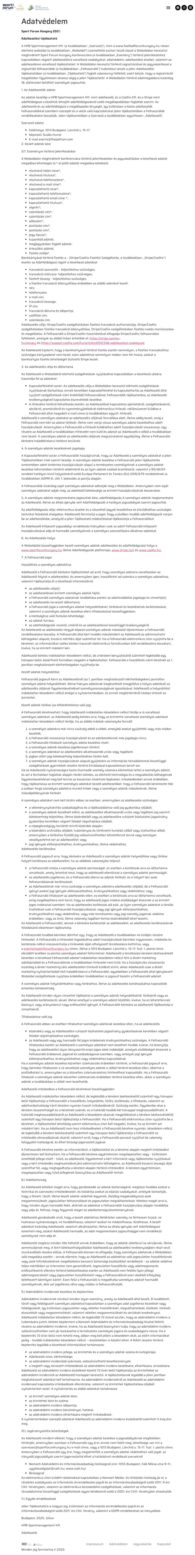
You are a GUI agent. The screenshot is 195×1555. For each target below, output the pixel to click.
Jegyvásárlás (142, 1544)
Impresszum (94, 1544)
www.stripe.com (123, 550)
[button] (168, 8)
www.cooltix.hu (150, 550)
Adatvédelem (118, 1544)
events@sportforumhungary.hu (46, 948)
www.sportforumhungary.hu (41, 550)
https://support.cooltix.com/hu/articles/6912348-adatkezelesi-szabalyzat (92, 343)
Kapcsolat (164, 1544)
